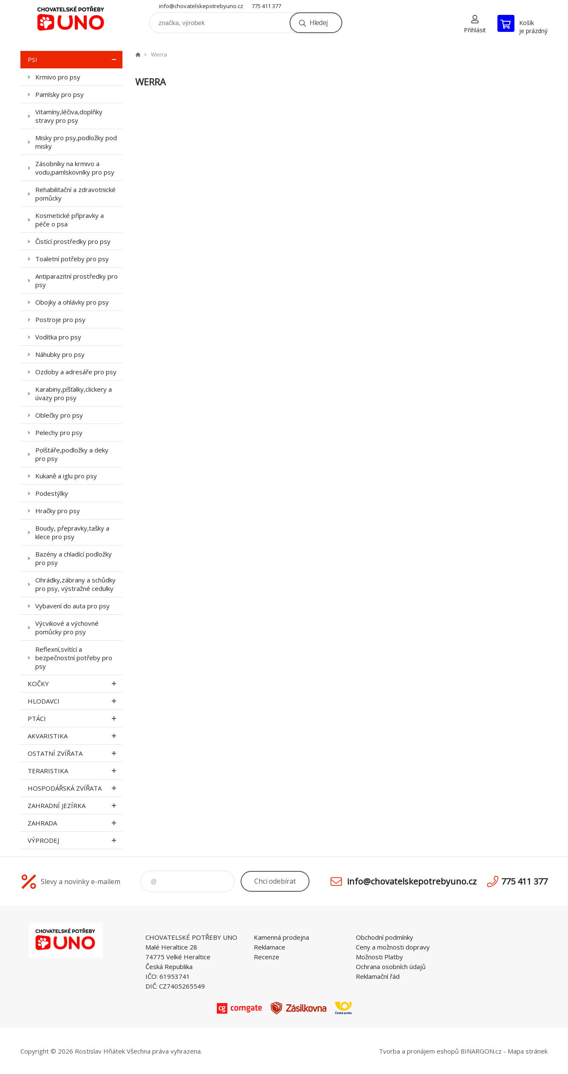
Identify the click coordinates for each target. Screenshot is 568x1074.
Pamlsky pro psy (59, 94)
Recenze (266, 956)
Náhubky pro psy (60, 354)
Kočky (75, 683)
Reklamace (269, 947)
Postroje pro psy (60, 319)
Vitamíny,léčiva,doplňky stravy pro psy (68, 115)
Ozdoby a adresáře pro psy (75, 371)
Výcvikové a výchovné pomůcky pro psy (67, 627)
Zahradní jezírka (75, 805)
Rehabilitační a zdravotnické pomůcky (75, 193)
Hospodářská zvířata (75, 788)
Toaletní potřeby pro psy (72, 258)
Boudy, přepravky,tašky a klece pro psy (72, 532)
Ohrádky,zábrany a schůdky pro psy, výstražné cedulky (75, 584)
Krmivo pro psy (57, 77)
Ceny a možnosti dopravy (393, 947)
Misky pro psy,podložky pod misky (76, 141)
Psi (75, 59)
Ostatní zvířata (75, 753)
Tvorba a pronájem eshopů (419, 1051)
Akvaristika (75, 735)
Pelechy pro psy (58, 432)
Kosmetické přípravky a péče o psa (69, 219)
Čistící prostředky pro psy (73, 241)
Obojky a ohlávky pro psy (72, 302)
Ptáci (75, 718)
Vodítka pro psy (58, 337)
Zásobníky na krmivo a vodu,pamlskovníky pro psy (74, 167)
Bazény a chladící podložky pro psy (73, 558)
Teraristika (75, 770)
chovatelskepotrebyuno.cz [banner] (71, 20)
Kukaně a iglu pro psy (66, 476)
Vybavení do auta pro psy (72, 606)
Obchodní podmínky (384, 937)
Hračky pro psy (57, 510)
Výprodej (75, 840)
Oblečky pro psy (59, 415)
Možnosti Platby (379, 956)
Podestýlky (51, 493)
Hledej (318, 22)
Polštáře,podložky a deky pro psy (71, 454)
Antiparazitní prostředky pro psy (76, 280)
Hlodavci (75, 700)
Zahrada (75, 822)
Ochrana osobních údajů (391, 966)
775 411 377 (266, 6)
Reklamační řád (378, 976)
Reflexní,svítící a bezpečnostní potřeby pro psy (73, 657)
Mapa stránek (528, 1051)
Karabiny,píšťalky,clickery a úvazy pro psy (73, 393)
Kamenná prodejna (281, 937)
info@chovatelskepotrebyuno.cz (201, 6)
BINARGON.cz (481, 1051)
